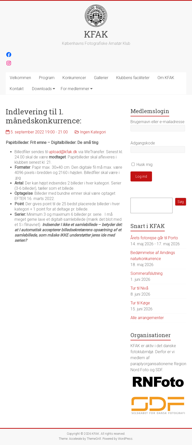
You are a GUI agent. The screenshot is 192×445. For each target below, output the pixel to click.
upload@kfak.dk (63, 151)
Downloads (42, 88)
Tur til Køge (140, 303)
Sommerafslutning (146, 273)
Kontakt (17, 88)
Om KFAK (166, 77)
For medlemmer (75, 88)
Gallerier (101, 77)
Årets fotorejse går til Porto (154, 238)
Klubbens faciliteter (133, 77)
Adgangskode (142, 143)
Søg (181, 202)
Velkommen (20, 77)
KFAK (96, 34)
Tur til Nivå (139, 288)
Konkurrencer (74, 77)
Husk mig (142, 164)
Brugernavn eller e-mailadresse (157, 121)
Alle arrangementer (147, 317)
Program (46, 77)
